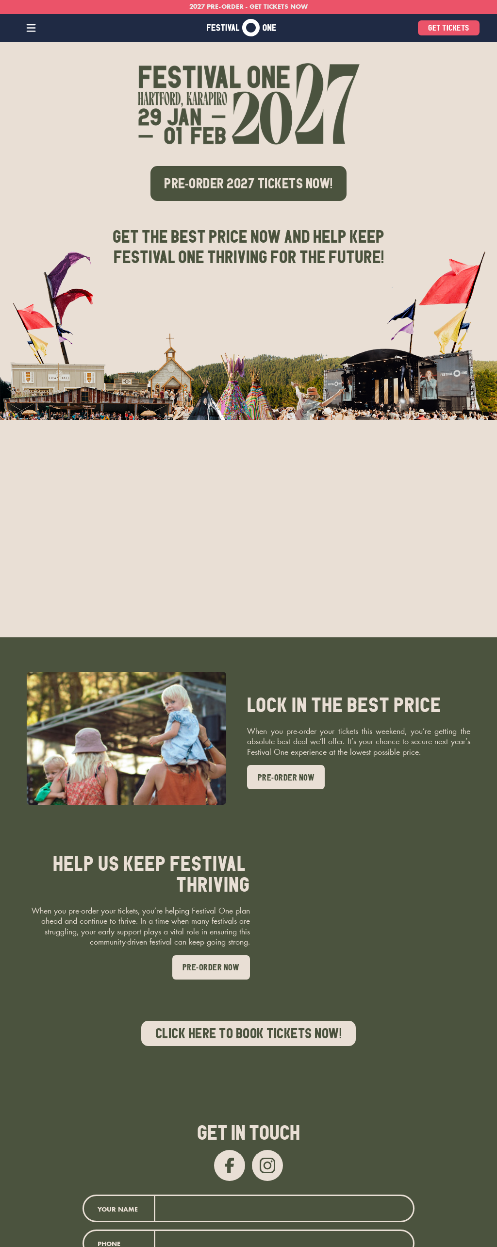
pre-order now (286, 777)
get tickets (448, 27)
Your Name (118, 1210)
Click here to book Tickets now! (248, 1033)
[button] (31, 28)
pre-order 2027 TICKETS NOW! (248, 183)
